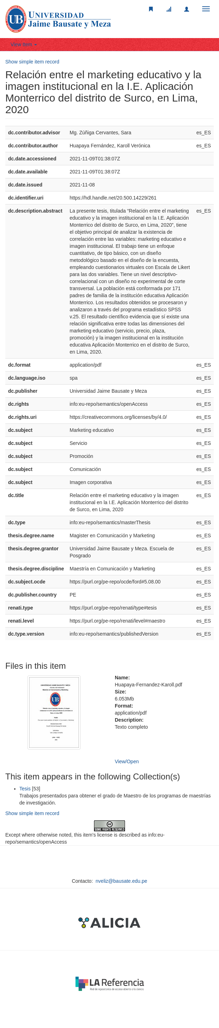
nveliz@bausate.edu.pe (122, 881)
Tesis (25, 788)
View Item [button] (24, 44)
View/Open (127, 761)
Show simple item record (32, 62)
